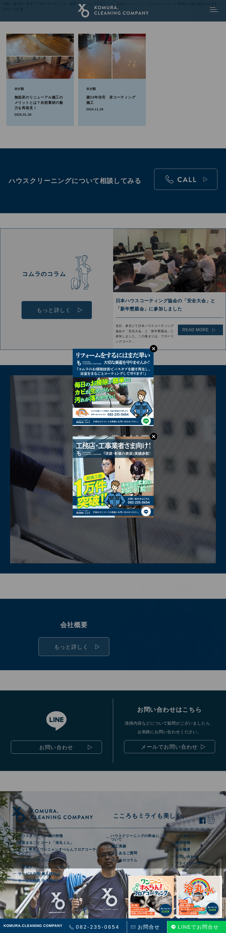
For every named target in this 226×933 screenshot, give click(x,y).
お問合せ (149, 927)
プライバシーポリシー (190, 865)
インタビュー (186, 836)
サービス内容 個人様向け (39, 874)
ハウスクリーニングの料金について (135, 837)
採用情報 (182, 843)
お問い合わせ (186, 857)
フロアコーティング (35, 860)
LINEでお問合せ (198, 927)
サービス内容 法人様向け (39, 881)
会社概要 (182, 849)
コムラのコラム (124, 860)
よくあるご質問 (124, 853)
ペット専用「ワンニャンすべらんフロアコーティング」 (56, 851)
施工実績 (118, 846)
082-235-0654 (98, 927)
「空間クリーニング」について (44, 867)
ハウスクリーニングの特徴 (40, 836)
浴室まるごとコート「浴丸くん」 (46, 843)
